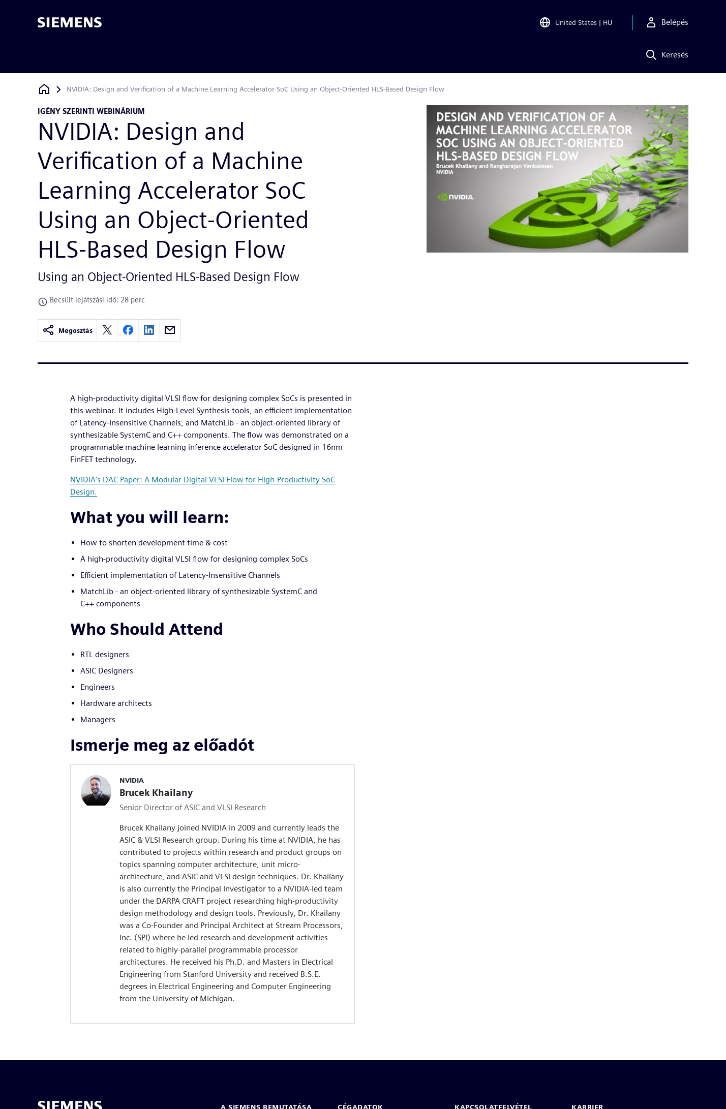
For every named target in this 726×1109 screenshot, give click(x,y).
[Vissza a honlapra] (44, 89)
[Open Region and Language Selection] (575, 22)
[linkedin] (149, 331)
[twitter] (107, 331)
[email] (170, 331)
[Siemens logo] (70, 22)
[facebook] (128, 331)
